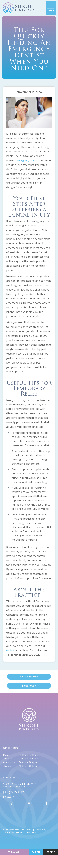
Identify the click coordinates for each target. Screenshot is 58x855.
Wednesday (9, 762)
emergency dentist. (27, 160)
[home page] (19, 8)
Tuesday (7, 758)
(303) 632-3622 (13, 792)
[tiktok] (12, 803)
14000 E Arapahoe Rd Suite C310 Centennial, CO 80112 (19, 785)
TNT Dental (35, 832)
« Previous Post (29, 676)
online (10, 650)
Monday (7, 754)
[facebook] (46, 803)
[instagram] (29, 803)
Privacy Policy (40, 830)
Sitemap (29, 830)
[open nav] (51, 8)
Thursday (7, 765)
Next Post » (29, 685)
